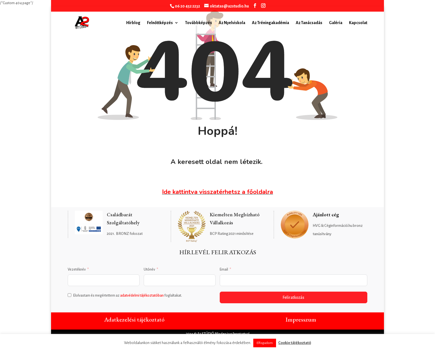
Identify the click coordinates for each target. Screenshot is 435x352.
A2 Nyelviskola (232, 23)
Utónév (149, 269)
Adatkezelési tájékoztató (134, 319)
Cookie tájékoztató (294, 343)
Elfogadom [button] (265, 343)
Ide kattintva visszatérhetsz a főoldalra (217, 192)
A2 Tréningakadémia (270, 23)
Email (224, 269)
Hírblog (133, 23)
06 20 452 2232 (187, 6)
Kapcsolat (358, 23)
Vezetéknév (77, 269)
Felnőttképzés (160, 23)
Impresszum (300, 319)
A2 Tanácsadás (309, 23)
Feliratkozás (293, 297)
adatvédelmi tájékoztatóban (142, 295)
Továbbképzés (198, 23)
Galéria (335, 23)
